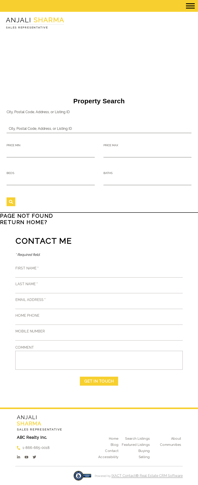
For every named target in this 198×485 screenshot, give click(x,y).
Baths (107, 173)
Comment (24, 347)
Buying (144, 451)
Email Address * (30, 300)
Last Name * (26, 284)
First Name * (27, 268)
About (176, 439)
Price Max (110, 145)
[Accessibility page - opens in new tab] (82, 478)
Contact (111, 451)
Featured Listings (136, 445)
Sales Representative (39, 429)
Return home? (23, 222)
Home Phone (27, 315)
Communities (170, 445)
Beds (10, 173)
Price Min (13, 145)
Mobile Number (30, 331)
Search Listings (137, 439)
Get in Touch (99, 381)
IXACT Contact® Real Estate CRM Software (147, 476)
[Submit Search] (11, 201)
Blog (115, 445)
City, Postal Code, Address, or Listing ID (38, 112)
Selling (144, 457)
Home (114, 439)
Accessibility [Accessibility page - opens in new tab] (108, 457)
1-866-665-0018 (36, 448)
